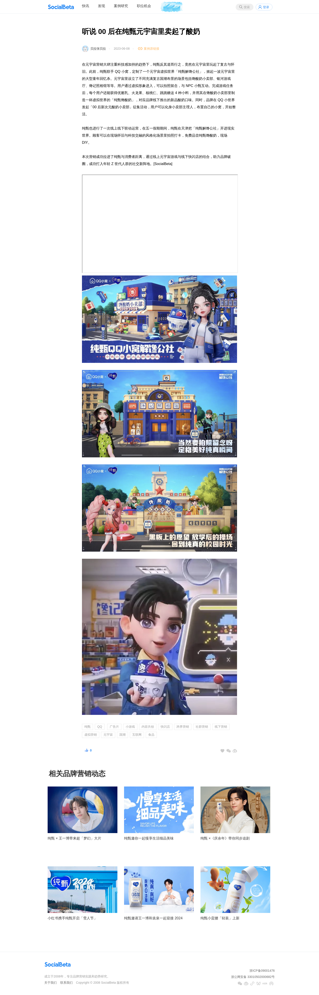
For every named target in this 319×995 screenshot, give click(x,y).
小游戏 (130, 726)
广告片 (114, 726)
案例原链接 (151, 48)
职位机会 (144, 6)
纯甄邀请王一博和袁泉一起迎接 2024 (153, 918)
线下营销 (221, 726)
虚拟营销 (90, 734)
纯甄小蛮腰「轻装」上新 (219, 918)
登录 (266, 7)
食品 (151, 734)
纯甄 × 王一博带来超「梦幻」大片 (74, 838)
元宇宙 (108, 734)
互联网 (137, 734)
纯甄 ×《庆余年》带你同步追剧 (225, 838)
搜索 (247, 7)
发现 (101, 6)
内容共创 (148, 726)
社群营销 (202, 726)
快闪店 (165, 726)
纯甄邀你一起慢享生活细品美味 (149, 838)
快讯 (85, 6)
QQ (99, 726)
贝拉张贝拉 (98, 48)
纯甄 (87, 726)
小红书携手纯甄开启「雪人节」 (72, 918)
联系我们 (66, 982)
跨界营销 (183, 726)
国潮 (122, 734)
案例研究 (121, 6)
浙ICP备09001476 (262, 970)
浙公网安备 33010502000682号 (253, 977)
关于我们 (50, 982)
